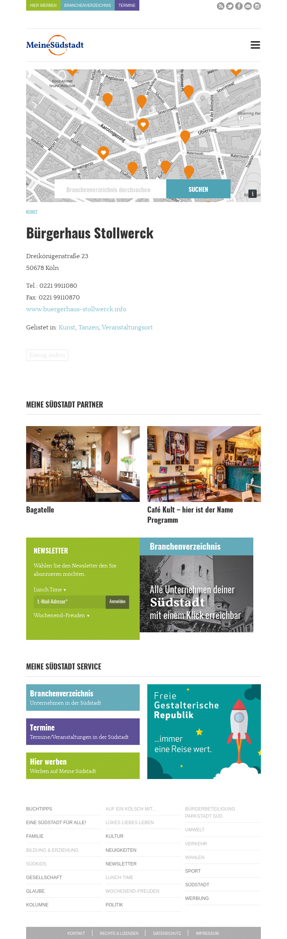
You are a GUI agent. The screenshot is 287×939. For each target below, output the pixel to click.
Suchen (198, 190)
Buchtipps (39, 809)
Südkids (36, 864)
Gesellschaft (44, 877)
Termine (127, 5)
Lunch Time (48, 590)
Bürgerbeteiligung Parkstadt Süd (210, 812)
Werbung (197, 898)
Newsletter (121, 864)
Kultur (114, 836)
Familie (35, 836)
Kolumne (37, 905)
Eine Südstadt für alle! (56, 822)
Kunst (31, 212)
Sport (193, 871)
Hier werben (43, 5)
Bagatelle (40, 510)
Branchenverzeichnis (87, 5)
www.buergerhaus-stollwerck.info (76, 309)
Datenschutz (167, 933)
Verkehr (196, 844)
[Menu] (255, 45)
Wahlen (194, 857)
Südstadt (197, 884)
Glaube (35, 891)
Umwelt (194, 829)
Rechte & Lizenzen (119, 933)
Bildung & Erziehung (52, 850)
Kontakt (76, 933)
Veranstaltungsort (127, 327)
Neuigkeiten (121, 850)
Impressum (207, 933)
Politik (114, 905)
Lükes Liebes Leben (130, 822)
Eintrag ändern (47, 355)
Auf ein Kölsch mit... (131, 809)
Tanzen (88, 327)
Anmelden (117, 601)
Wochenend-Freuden (59, 616)
